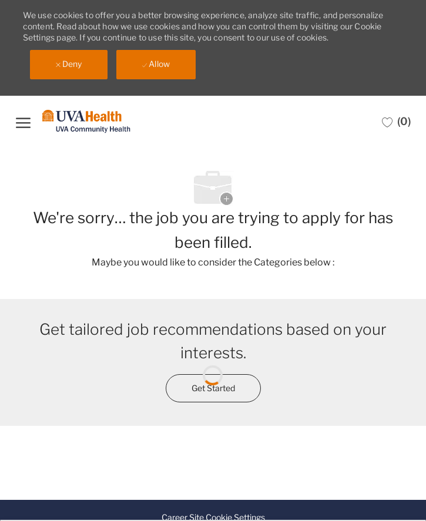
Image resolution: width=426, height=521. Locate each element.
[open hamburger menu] (23, 121)
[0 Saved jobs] (396, 121)
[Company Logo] (86, 122)
